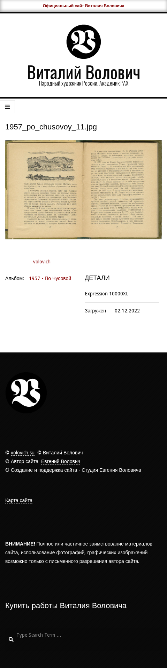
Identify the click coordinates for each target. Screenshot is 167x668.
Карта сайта (18, 500)
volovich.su (23, 452)
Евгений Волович (60, 461)
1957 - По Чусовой (50, 278)
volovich (42, 261)
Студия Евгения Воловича (111, 470)
